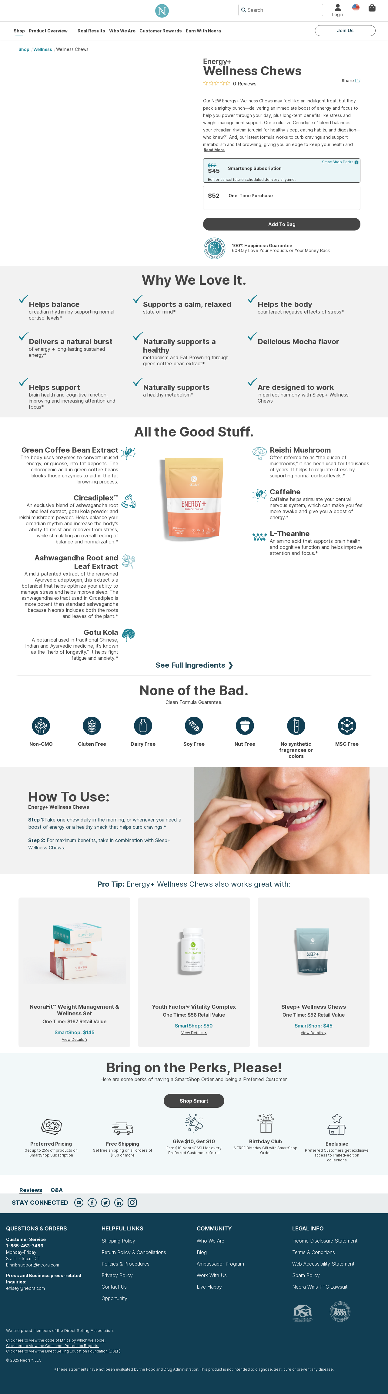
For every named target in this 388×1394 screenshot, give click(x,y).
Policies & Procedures (125, 1264)
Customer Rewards (160, 30)
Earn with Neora (203, 30)
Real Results (91, 30)
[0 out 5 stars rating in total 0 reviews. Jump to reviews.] (229, 83)
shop (23, 49)
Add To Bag (282, 224)
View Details (73, 1039)
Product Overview (48, 30)
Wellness (42, 49)
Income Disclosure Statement (324, 1241)
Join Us (345, 30)
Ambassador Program (220, 1264)
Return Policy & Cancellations (134, 1252)
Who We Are (122, 30)
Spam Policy (306, 1275)
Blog (202, 1252)
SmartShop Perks (340, 162)
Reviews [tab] (30, 1190)
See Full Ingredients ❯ (194, 665)
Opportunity (114, 1298)
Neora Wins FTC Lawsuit (319, 1287)
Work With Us (212, 1275)
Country (356, 7)
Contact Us (114, 1287)
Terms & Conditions (313, 1252)
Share (351, 80)
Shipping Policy (118, 1241)
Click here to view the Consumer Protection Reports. (52, 1345)
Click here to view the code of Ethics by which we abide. (55, 1340)
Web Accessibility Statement (323, 1264)
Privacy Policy (117, 1275)
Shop (19, 30)
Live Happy (209, 1287)
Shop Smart (194, 1101)
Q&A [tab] (57, 1190)
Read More (214, 150)
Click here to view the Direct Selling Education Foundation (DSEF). (63, 1351)
